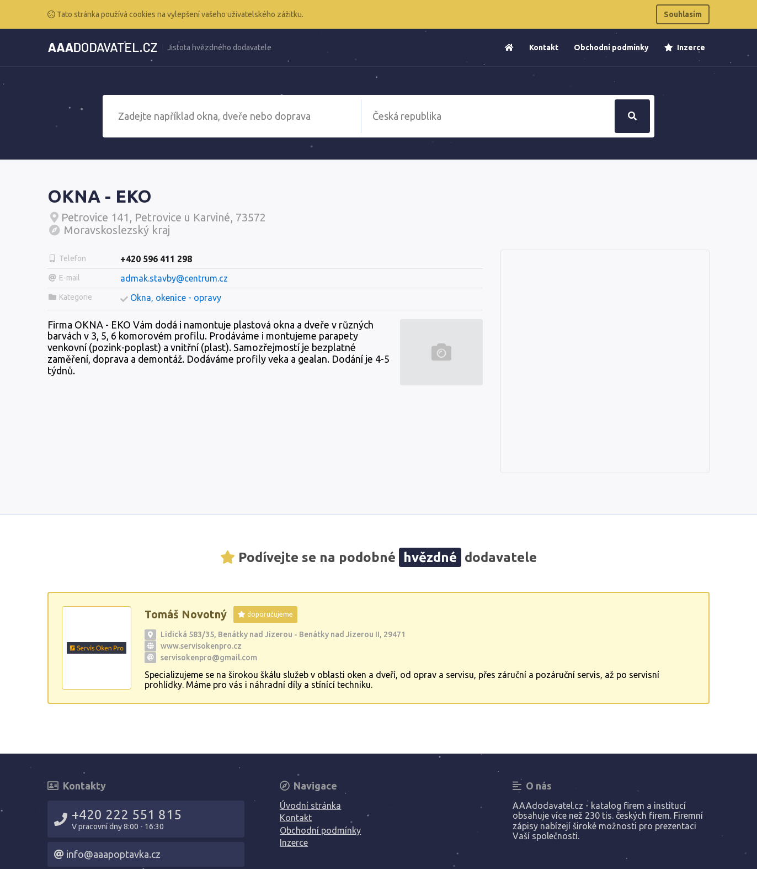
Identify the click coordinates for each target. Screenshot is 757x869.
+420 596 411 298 (156, 259)
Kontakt (543, 47)
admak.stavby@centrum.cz (174, 278)
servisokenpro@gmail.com (209, 657)
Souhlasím (683, 14)
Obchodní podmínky (611, 47)
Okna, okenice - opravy (175, 298)
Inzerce (684, 47)
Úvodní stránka (310, 805)
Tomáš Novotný (186, 614)
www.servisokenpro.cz (201, 646)
